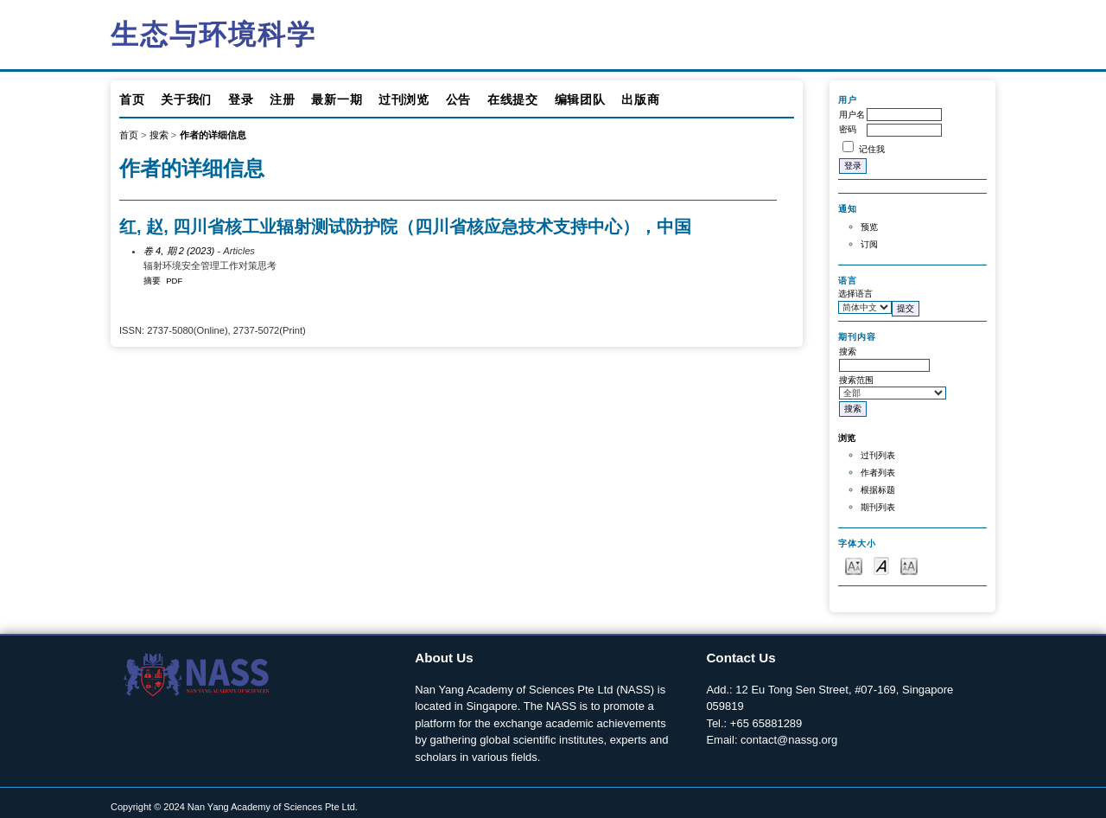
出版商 (640, 99)
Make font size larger (909, 565)
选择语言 (855, 293)
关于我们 (186, 99)
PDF (174, 280)
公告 (458, 99)
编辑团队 (580, 99)
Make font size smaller (853, 565)
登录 (240, 99)
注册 (282, 99)
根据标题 (878, 490)
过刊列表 (878, 455)
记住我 (872, 149)
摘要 (152, 280)
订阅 (869, 244)
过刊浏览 (403, 99)
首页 (131, 99)
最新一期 (336, 99)
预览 (869, 227)
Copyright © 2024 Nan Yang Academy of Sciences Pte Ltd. (234, 807)
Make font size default (881, 565)
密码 (847, 129)
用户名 (852, 114)
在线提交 (512, 99)
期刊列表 (878, 507)
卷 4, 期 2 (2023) (178, 251)
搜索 (158, 135)
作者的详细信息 (213, 135)
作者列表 (878, 472)
